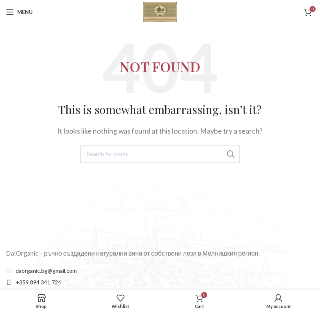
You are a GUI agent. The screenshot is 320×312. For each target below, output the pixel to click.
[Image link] (57, 209)
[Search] (160, 154)
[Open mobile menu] (19, 12)
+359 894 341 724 (38, 282)
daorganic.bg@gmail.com (46, 270)
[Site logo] (160, 11)
